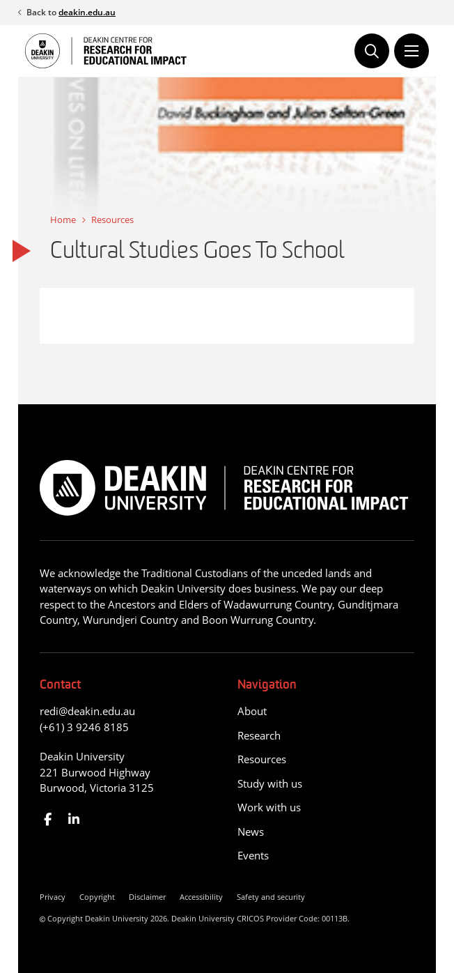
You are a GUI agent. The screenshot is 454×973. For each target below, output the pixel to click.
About (252, 711)
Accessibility (201, 896)
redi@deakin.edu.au (87, 711)
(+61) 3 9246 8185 (84, 727)
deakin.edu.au (87, 12)
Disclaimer (147, 896)
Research (259, 735)
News (250, 831)
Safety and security (271, 896)
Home (63, 219)
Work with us (269, 807)
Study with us (269, 783)
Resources (112, 219)
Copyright (97, 896)
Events (253, 855)
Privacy (52, 896)
